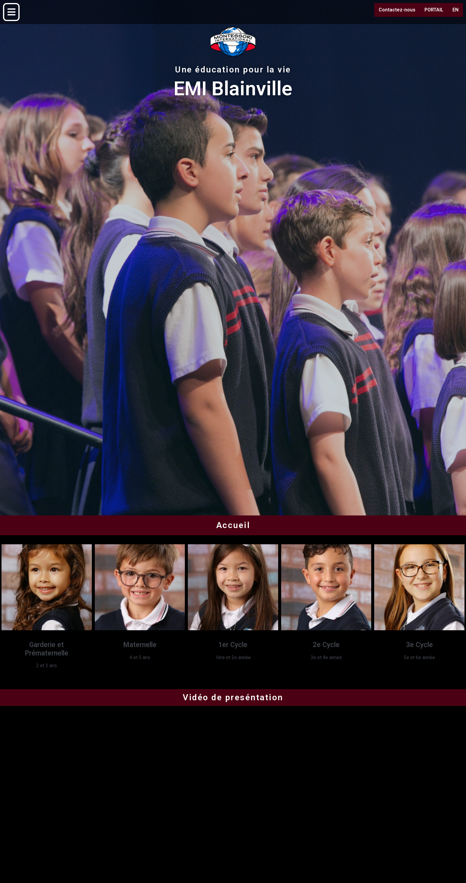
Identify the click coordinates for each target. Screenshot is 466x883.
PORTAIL (433, 10)
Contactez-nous (397, 10)
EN (455, 10)
